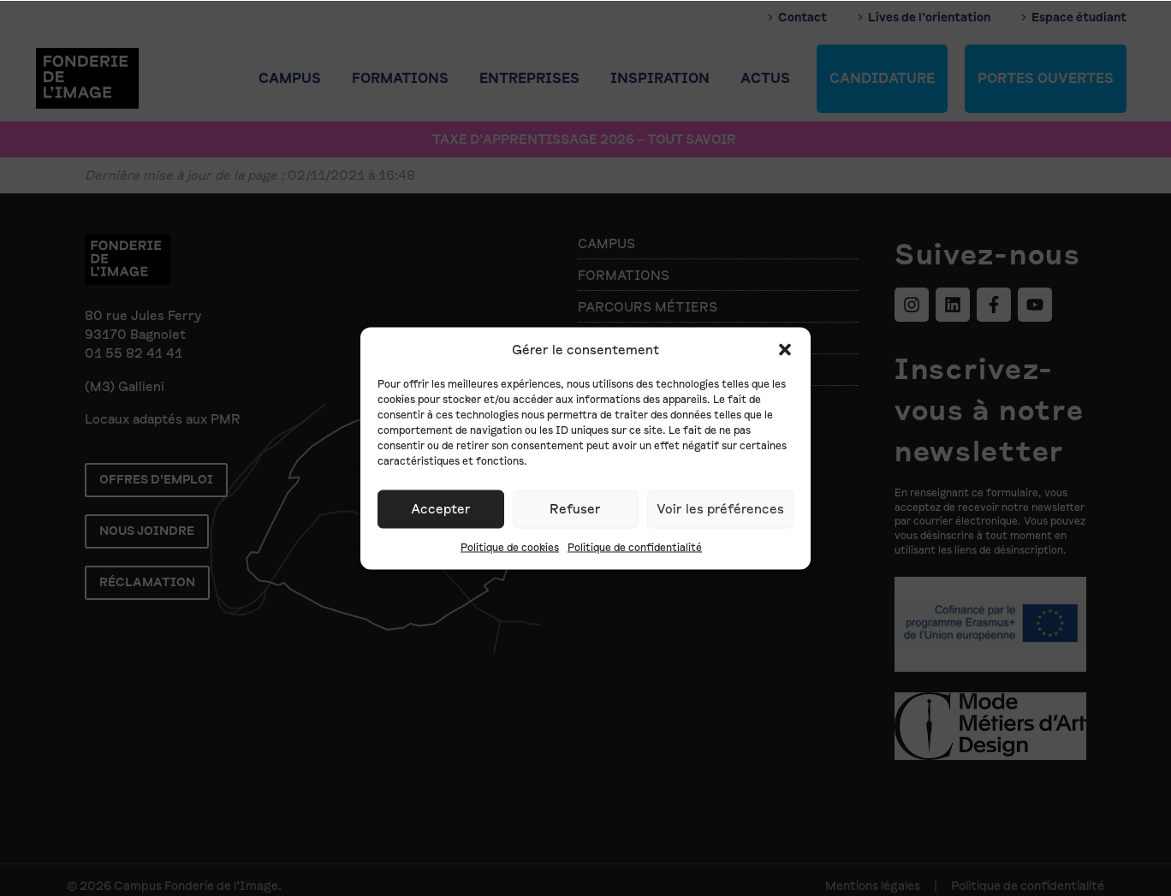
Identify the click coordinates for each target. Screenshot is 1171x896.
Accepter (441, 509)
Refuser (575, 509)
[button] (785, 349)
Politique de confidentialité (635, 547)
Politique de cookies (510, 547)
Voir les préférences (720, 509)
